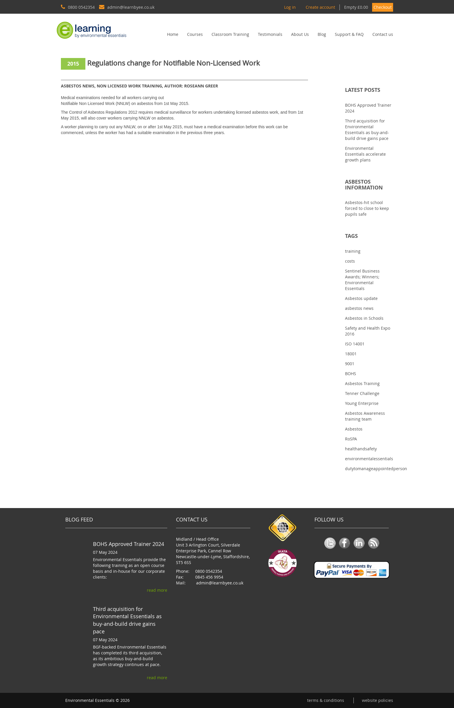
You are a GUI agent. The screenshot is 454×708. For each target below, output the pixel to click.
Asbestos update (361, 298)
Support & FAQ (349, 34)
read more (157, 590)
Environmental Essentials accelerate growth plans (365, 154)
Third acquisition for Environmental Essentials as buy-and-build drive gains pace (367, 129)
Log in (290, 7)
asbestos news (359, 308)
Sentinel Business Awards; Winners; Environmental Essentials (362, 279)
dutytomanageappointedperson (376, 468)
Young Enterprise (362, 403)
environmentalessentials (369, 458)
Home (172, 34)
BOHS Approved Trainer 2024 (128, 543)
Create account (320, 7)
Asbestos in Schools (364, 318)
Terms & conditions (325, 700)
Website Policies (377, 700)
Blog (322, 34)
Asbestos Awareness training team (365, 416)
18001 (351, 353)
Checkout (383, 7)
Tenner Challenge (362, 393)
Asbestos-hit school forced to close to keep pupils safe (367, 208)
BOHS (350, 373)
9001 (349, 363)
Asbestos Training (362, 383)
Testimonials (270, 34)
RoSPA (351, 439)
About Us (300, 34)
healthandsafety (361, 448)
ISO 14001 (355, 344)
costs (350, 261)
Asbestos (354, 429)
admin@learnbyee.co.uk (219, 583)
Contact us (382, 34)
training (352, 251)
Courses (195, 34)
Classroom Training (230, 34)
